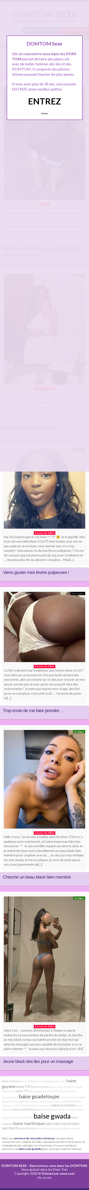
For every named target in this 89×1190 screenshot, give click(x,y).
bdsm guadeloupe (44, 1081)
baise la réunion (63, 1105)
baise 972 (23, 1087)
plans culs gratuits (30, 1148)
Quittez (44, 113)
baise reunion (10, 1081)
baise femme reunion (72, 1097)
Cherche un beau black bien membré (37, 877)
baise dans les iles (59, 1091)
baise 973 (60, 1081)
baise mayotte (40, 1087)
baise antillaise (24, 1117)
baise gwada (52, 1116)
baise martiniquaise (25, 1109)
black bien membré (13, 1101)
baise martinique (29, 1123)
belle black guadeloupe (49, 1128)
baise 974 (22, 1091)
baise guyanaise (38, 1091)
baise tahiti (26, 1081)
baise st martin (58, 1086)
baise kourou (27, 1128)
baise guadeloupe (39, 1096)
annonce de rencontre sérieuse (34, 1138)
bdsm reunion (72, 1128)
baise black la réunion (64, 1109)
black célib (45, 1109)
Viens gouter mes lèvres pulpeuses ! (36, 572)
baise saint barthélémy (67, 1101)
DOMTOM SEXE (14, 1166)
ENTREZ (44, 101)
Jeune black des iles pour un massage (38, 1061)
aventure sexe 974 (13, 1105)
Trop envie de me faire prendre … (34, 710)
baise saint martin (58, 1124)
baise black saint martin (39, 1101)
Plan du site (44, 1177)
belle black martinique (38, 1105)
